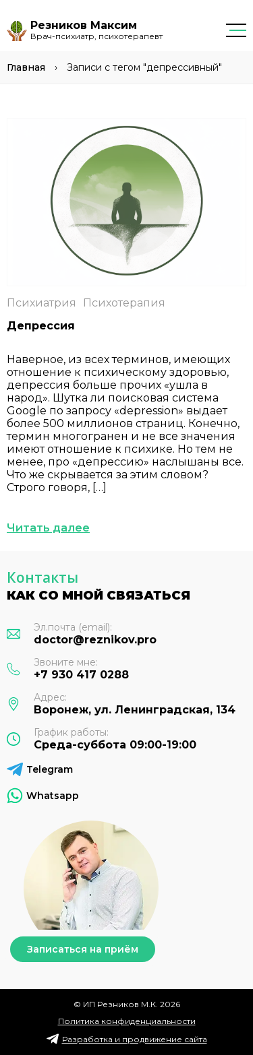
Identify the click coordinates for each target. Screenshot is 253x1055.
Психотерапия (124, 302)
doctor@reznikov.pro (95, 639)
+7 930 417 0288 (81, 674)
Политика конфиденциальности (127, 1021)
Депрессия (41, 325)
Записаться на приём (82, 949)
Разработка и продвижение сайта (134, 1039)
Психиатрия (41, 302)
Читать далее (48, 527)
